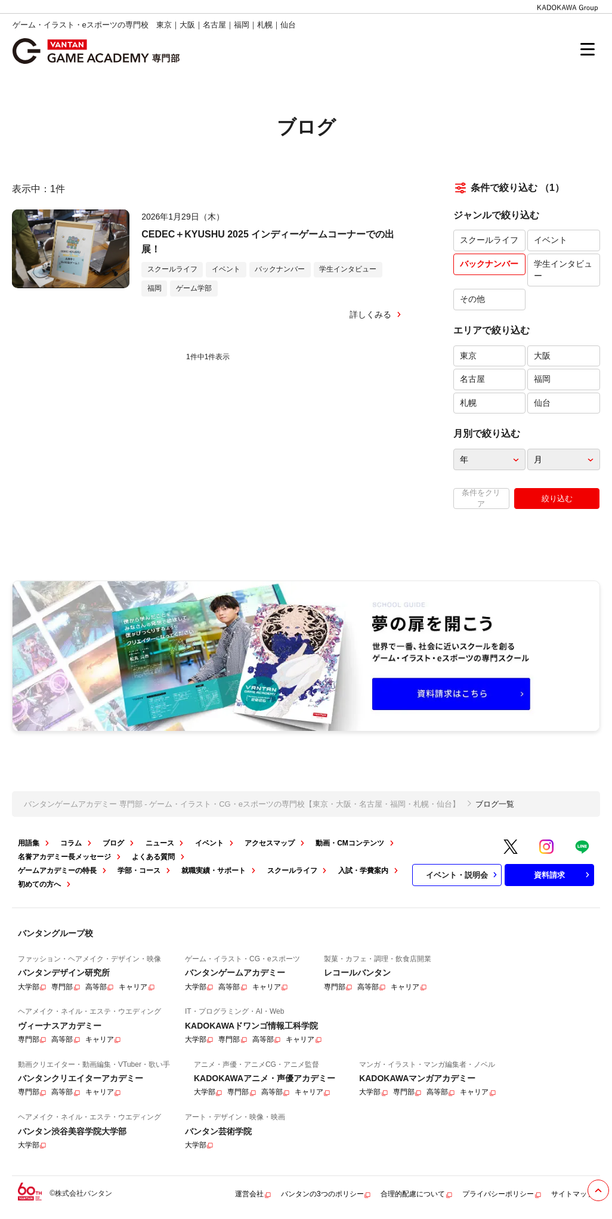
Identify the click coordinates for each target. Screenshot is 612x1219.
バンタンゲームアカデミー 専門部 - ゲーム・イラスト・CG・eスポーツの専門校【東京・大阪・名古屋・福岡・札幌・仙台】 (242, 804)
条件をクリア (481, 498)
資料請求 (563, 874)
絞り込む (557, 498)
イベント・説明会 (463, 874)
